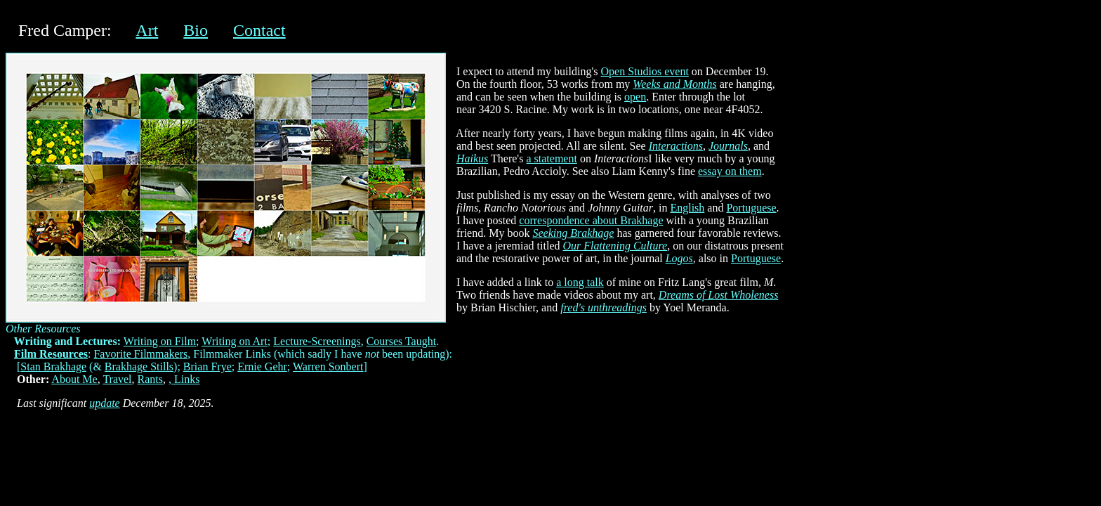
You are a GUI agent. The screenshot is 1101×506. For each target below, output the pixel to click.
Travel (117, 379)
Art (147, 30)
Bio (195, 30)
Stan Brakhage (53, 366)
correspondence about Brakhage (591, 220)
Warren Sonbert (328, 366)
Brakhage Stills (139, 366)
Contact (259, 30)
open (635, 97)
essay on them (730, 171)
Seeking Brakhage (573, 233)
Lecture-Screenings (316, 341)
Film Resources (51, 354)
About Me (74, 379)
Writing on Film (160, 341)
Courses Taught (401, 341)
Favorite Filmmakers (140, 354)
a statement (551, 158)
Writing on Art (235, 341)
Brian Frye (207, 366)
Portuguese (751, 208)
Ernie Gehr (262, 366)
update (104, 403)
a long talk (580, 282)
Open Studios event (645, 71)
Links (186, 379)
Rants (150, 379)
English (687, 208)
